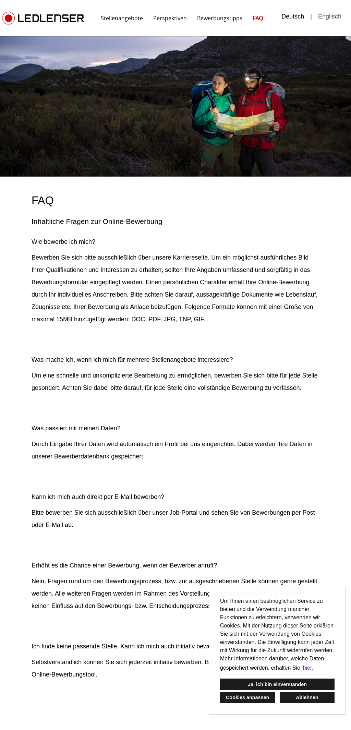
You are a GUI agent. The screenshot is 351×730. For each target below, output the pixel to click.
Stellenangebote (122, 18)
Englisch (329, 16)
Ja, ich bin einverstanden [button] (277, 684)
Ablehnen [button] (307, 697)
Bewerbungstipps (219, 18)
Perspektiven (170, 18)
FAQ (258, 18)
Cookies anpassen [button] (247, 697)
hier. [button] (308, 668)
